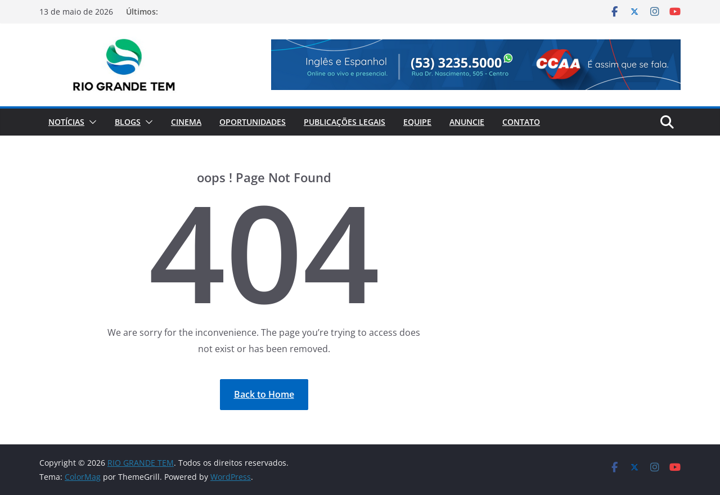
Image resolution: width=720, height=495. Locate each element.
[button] (90, 122)
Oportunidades (252, 121)
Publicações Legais (344, 121)
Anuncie (466, 121)
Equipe (417, 121)
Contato (521, 121)
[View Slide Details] (476, 64)
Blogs (128, 121)
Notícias (66, 121)
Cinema (186, 121)
